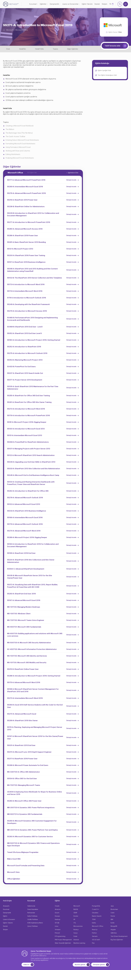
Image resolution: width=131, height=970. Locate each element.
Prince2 (57, 933)
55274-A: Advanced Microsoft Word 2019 (23, 531)
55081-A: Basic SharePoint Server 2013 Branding (26, 242)
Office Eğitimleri (13, 879)
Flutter (113, 916)
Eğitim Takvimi (87, 4)
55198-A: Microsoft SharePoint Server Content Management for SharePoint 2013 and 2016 (33, 690)
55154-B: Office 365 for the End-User (22, 778)
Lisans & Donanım (9, 919)
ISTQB (57, 923)
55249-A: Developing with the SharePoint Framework (28, 304)
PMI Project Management (63, 939)
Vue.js (75, 933)
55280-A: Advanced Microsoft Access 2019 (24, 229)
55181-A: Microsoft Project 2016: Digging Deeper (26, 422)
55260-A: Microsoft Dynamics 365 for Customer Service (30, 836)
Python (94, 933)
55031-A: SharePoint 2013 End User (21, 745)
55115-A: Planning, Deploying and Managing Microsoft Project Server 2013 (34, 728)
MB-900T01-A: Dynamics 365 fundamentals (24, 814)
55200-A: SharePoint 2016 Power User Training (26, 255)
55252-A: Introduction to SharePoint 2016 (24, 347)
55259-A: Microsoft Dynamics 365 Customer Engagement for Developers (32, 822)
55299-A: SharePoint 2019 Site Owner (22, 720)
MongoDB (114, 926)
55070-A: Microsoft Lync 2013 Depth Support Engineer (29, 752)
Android (76, 939)
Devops (57, 916)
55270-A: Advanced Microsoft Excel (21, 714)
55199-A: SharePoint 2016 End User (21, 553)
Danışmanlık (54, 4)
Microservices (78, 926)
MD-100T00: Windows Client (18, 613)
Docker (75, 916)
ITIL (74, 923)
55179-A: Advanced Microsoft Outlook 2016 (25, 524)
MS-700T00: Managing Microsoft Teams (23, 785)
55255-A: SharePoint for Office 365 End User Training (28, 395)
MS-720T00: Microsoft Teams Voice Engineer (25, 620)
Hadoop (57, 919)
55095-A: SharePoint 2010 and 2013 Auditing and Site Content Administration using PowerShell (32, 270)
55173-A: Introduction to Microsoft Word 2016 (26, 284)
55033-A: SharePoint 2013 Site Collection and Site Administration (33, 468)
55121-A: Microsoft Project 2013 (20, 249)
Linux (56, 926)
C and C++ (95, 909)
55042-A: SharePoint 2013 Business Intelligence (26, 511)
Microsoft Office (21, 30)
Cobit (112, 913)
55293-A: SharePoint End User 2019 (21, 594)
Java (112, 906)
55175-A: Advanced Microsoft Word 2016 (23, 682)
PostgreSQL (96, 906)
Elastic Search (96, 916)
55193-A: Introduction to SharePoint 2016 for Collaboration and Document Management (33, 545)
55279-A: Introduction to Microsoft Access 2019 (27, 311)
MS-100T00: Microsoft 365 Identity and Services (27, 656)
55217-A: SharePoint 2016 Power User (22, 759)
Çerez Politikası (32, 926)
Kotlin (112, 923)
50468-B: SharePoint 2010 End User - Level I (25, 327)
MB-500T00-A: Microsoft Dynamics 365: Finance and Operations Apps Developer (33, 844)
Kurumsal (32, 4)
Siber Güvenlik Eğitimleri (63, 943)
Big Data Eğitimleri (117, 939)
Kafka (94, 923)
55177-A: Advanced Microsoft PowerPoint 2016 (26, 180)
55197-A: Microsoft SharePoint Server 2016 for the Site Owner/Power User (35, 738)
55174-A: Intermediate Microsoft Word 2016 (24, 291)
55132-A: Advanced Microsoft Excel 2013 (23, 504)
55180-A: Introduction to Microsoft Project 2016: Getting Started (33, 340)
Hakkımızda (31, 906)
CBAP (75, 913)
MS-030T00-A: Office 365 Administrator (23, 772)
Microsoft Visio (13, 872)
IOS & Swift (96, 939)
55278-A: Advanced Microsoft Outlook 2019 (25, 497)
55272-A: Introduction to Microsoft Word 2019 (26, 409)
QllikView (114, 933)
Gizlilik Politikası (32, 919)
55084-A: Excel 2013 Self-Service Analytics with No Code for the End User (35, 706)
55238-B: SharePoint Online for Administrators (26, 206)
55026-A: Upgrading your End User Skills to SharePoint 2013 (31, 462)
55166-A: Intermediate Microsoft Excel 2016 (25, 517)
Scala (75, 936)
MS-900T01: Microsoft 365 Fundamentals (24, 627)
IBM (112, 919)
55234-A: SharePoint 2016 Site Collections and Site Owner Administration (30, 561)
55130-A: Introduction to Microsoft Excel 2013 (26, 429)
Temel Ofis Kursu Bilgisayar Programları (22, 852)
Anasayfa (6, 906)
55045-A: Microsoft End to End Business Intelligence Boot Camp (33, 475)
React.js (94, 929)
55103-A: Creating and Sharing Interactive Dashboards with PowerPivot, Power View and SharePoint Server (31, 483)
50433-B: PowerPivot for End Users (21, 366)
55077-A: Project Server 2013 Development (24, 380)
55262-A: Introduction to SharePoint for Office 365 (28, 491)
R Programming (60, 936)
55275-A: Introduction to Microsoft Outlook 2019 (27, 353)
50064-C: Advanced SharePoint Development (25, 569)
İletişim (104, 4)
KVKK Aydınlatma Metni (35, 923)
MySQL (75, 909)
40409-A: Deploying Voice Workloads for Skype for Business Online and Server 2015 (34, 793)
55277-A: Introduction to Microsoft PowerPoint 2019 (28, 222)
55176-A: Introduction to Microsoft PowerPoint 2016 (28, 415)
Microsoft (10, 30)
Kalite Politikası (32, 916)
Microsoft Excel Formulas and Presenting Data (25, 865)
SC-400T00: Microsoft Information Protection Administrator (32, 649)
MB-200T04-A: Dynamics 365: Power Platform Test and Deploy (32, 830)
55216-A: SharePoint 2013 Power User (22, 200)
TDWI (94, 919)
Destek (97, 4)
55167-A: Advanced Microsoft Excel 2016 (23, 600)
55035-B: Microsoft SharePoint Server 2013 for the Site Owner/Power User (29, 577)
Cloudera (95, 913)
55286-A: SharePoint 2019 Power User (22, 235)
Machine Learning (79, 943)
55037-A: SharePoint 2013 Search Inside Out (25, 373)
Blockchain (114, 909)
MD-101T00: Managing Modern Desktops (23, 607)
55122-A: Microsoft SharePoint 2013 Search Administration (31, 455)
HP (74, 919)
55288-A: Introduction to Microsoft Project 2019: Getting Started (33, 676)
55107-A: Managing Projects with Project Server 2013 (28, 449)
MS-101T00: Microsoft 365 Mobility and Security (26, 662)
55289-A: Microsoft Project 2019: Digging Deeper (27, 537)
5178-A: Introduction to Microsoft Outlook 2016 (26, 298)
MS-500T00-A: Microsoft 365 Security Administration (29, 643)
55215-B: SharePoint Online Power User (23, 669)
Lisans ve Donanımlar (70, 4)
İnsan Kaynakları (32, 909)
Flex (93, 943)
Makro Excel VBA (13, 859)
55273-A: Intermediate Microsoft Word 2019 (25, 698)
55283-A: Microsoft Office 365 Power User (24, 801)
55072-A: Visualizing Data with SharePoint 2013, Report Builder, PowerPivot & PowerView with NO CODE (32, 586)
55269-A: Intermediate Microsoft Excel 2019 (25, 187)
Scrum (57, 913)
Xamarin (95, 936)
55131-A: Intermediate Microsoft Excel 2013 (24, 435)
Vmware (57, 929)
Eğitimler (43, 4)
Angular (113, 929)
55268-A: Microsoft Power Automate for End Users (27, 765)
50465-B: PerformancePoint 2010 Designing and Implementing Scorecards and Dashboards (32, 319)
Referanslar (31, 913)
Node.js (75, 929)
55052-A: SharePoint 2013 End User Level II (24, 333)
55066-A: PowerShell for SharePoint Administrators (28, 442)
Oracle (57, 906)
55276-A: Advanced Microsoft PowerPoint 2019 (26, 193)
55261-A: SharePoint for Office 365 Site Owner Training (29, 402)
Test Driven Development (119, 936)
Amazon (57, 909)
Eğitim (5, 916)
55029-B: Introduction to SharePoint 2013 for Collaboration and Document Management (33, 214)
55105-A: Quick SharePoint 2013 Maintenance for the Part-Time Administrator (32, 388)
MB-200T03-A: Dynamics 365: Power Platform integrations (31, 807)
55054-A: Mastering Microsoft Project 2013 (24, 360)
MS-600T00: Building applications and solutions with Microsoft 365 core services (34, 635)
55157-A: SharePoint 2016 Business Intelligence (26, 262)
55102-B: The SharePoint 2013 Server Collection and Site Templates (34, 278)
